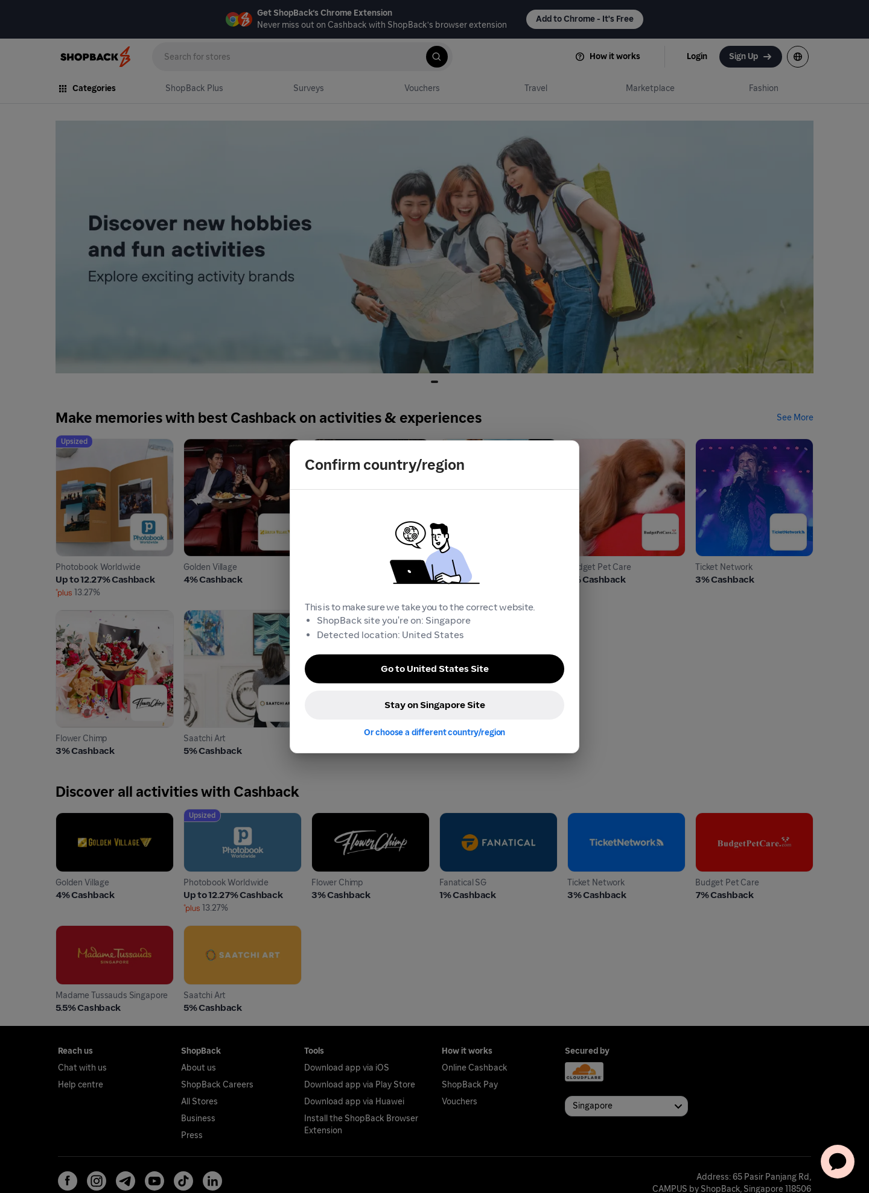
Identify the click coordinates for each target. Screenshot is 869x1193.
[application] (837, 1161)
